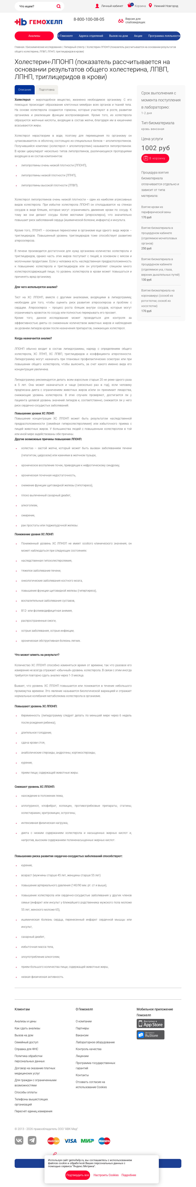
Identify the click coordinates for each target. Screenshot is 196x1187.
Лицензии (82, 1056)
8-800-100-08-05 (89, 19)
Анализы (34, 36)
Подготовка (46, 89)
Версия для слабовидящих (134, 20)
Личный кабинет (112, 6)
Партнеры (82, 1028)
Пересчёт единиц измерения (33, 1111)
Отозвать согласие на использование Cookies (91, 1084)
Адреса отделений (91, 36)
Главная (19, 47)
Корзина (140, 6)
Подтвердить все (77, 1175)
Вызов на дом (118, 36)
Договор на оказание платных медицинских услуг (35, 1070)
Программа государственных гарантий (95, 1065)
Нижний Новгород (166, 6)
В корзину (157, 158)
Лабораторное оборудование (95, 1042)
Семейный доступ (26, 1042)
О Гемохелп (65, 36)
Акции (138, 36)
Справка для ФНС (26, 1049)
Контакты (82, 1075)
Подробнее (128, 1175)
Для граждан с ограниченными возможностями (35, 1082)
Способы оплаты (26, 1092)
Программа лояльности (164, 36)
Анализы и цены (25, 1021)
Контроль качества (88, 1049)
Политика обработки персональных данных (30, 1058)
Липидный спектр (74, 47)
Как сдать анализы (27, 1028)
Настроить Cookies (106, 1175)
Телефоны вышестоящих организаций (31, 1102)
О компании (84, 1021)
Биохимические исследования (44, 47)
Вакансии (121, 43)
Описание (24, 89)
